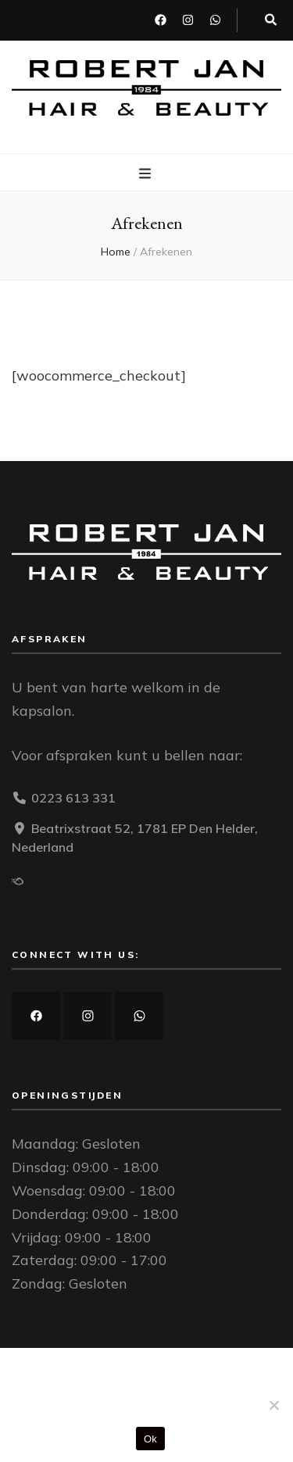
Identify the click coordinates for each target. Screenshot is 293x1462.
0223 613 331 (73, 798)
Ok (150, 1439)
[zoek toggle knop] (271, 20)
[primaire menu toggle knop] (147, 173)
